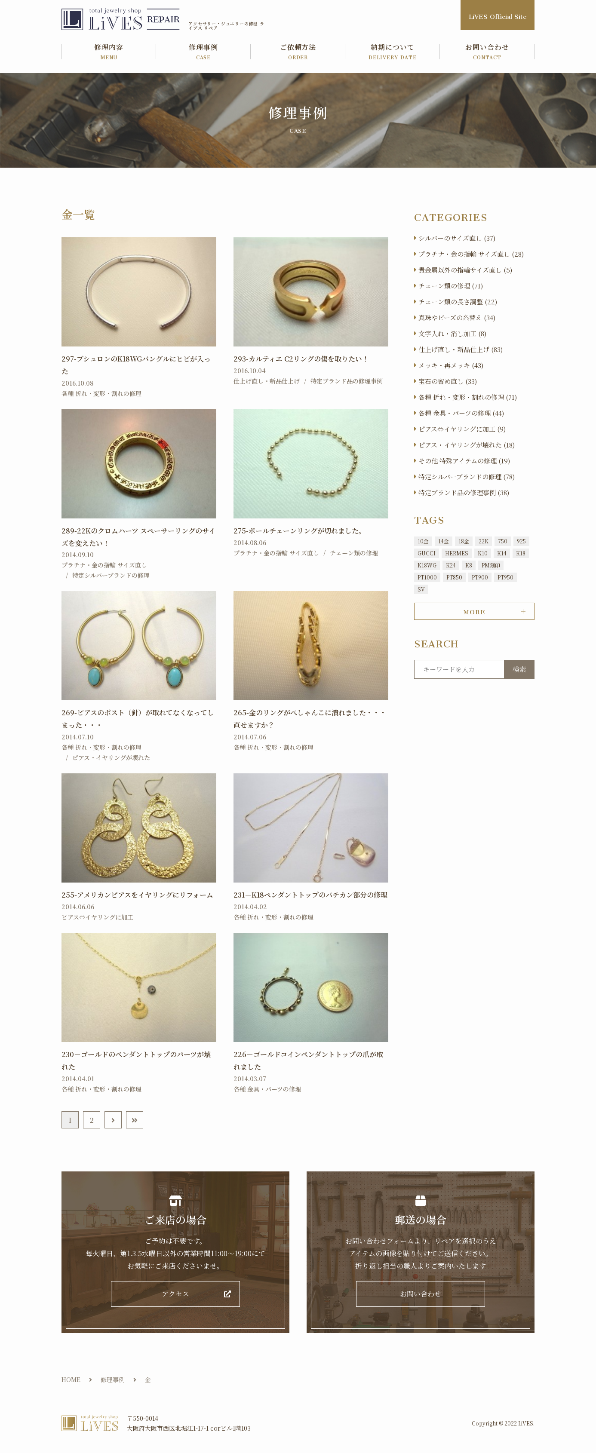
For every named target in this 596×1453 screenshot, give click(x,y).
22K (483, 541)
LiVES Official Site (497, 15)
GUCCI (427, 553)
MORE (474, 610)
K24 (451, 565)
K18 (520, 553)
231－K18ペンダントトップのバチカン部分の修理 (310, 895)
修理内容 (108, 52)
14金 (443, 541)
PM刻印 (491, 565)
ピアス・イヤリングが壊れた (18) (466, 444)
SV (421, 589)
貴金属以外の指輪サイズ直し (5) (465, 269)
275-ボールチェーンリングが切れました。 (299, 531)
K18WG (427, 565)
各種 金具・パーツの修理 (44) (461, 412)
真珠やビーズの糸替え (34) (456, 317)
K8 (468, 565)
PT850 (454, 577)
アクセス (175, 1295)
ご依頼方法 (298, 52)
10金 (423, 541)
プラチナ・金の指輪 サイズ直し (104, 565)
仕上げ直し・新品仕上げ (266, 381)
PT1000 (427, 577)
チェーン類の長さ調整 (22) (457, 301)
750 (502, 541)
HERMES (456, 553)
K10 (483, 553)
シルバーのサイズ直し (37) (456, 237)
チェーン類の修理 (354, 553)
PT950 (505, 577)
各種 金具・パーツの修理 (267, 1089)
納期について (392, 52)
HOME (70, 1382)
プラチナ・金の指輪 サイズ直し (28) (471, 253)
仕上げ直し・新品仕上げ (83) (460, 349)
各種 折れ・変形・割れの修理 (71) (467, 397)
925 (521, 541)
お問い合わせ (487, 52)
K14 (502, 553)
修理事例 (203, 52)
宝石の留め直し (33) (447, 381)
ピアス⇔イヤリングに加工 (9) (462, 428)
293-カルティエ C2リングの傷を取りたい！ (301, 359)
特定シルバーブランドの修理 (111, 575)
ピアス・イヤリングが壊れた (111, 757)
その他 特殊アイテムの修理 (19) (464, 460)
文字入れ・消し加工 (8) (452, 333)
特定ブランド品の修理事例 (346, 381)
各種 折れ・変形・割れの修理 (101, 393)
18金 (463, 541)
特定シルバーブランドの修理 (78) (466, 476)
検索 (519, 669)
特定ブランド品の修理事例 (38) (463, 492)
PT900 (480, 577)
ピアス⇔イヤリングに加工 (97, 917)
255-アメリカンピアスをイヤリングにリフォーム (137, 895)
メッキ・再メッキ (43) (450, 365)
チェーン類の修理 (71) (450, 285)
